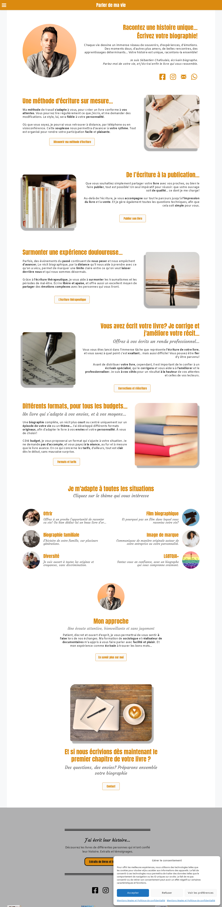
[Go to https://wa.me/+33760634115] (194, 77)
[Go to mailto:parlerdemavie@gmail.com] (183, 77)
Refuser (167, 893)
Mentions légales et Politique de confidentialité (141, 900)
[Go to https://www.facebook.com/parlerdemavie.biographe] (162, 77)
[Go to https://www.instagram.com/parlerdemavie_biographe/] (172, 77)
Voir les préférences (201, 893)
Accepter (133, 893)
